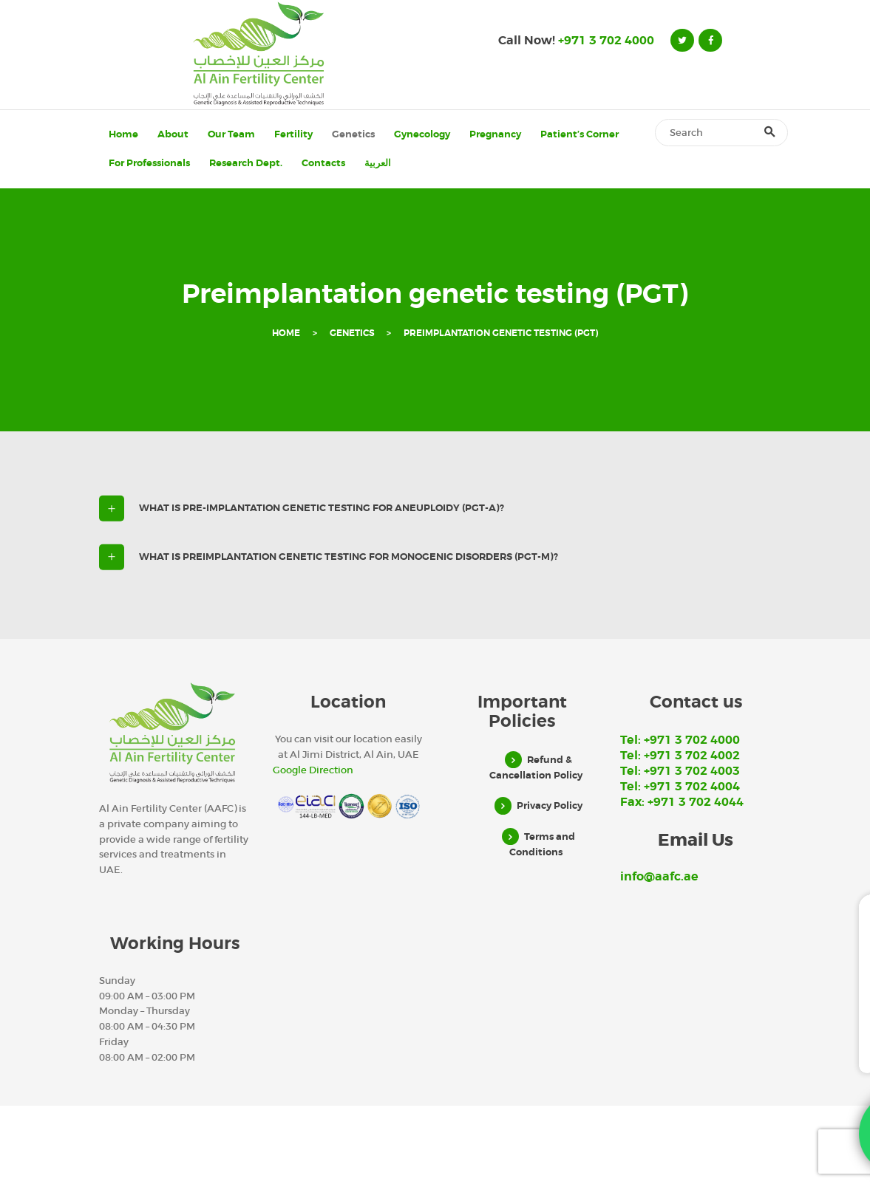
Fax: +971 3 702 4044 (682, 802)
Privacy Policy (549, 805)
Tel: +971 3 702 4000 (680, 740)
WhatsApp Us (737, 1072)
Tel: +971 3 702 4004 (680, 786)
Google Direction (313, 770)
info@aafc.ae (659, 876)
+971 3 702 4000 (606, 40)
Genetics (352, 333)
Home (286, 333)
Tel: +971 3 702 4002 (680, 755)
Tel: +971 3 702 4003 (680, 771)
